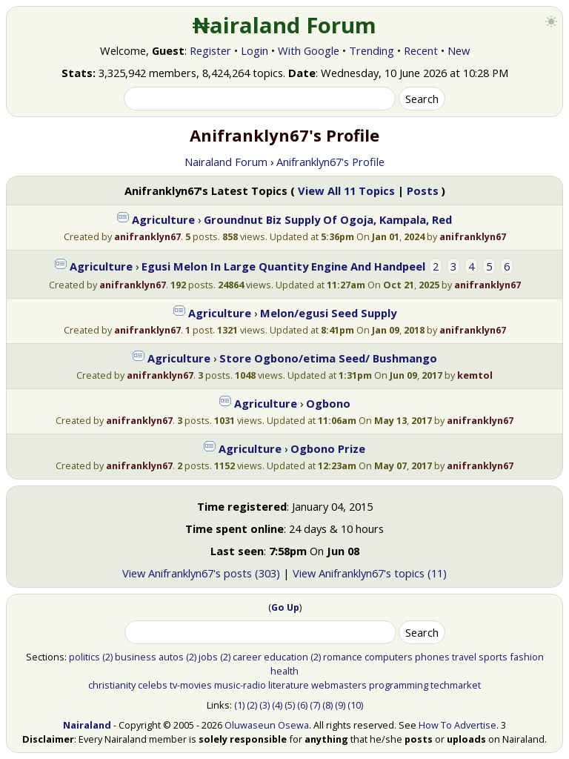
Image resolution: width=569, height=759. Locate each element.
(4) (277, 705)
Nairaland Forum (225, 161)
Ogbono (328, 403)
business (135, 656)
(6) (302, 705)
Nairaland (87, 725)
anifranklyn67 (147, 236)
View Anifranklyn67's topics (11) (370, 573)
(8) (327, 705)
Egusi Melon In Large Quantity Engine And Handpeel (283, 266)
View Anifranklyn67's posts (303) (201, 573)
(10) (355, 705)
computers (389, 656)
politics (84, 656)
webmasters (339, 685)
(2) (107, 656)
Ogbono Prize (327, 448)
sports (493, 656)
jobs (208, 656)
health (284, 670)
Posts (423, 190)
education (286, 656)
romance (342, 656)
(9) (340, 705)
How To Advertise (457, 725)
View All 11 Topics (346, 190)
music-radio (240, 685)
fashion (527, 656)
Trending (371, 50)
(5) (289, 705)
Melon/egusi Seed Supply (328, 312)
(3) (264, 705)
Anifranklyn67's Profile (330, 161)
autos (171, 656)
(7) (315, 705)
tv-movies (191, 685)
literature (288, 685)
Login (254, 50)
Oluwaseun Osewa (266, 725)
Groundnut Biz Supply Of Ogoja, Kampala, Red (328, 219)
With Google (308, 50)
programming (398, 685)
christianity (112, 685)
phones (432, 656)
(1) (239, 705)
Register (210, 50)
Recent (421, 50)
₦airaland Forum (285, 25)
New (458, 50)
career (247, 656)
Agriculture (163, 219)
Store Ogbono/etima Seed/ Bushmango (328, 358)
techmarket (455, 685)
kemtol (475, 375)
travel (464, 656)
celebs (152, 685)
